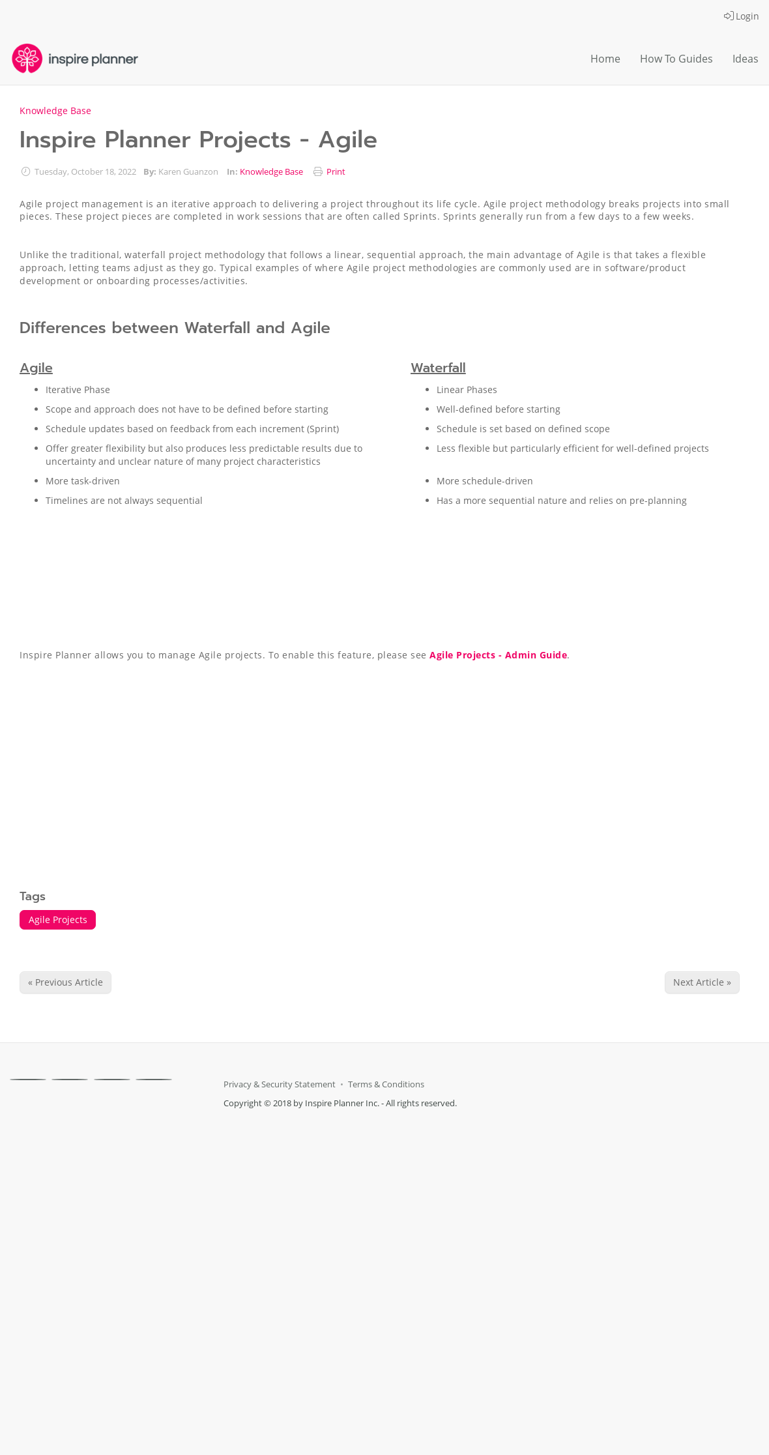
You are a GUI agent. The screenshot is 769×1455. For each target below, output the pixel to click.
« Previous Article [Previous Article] (65, 982)
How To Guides (676, 58)
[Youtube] (154, 1079)
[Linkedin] (112, 1079)
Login (741, 16)
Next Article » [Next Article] (702, 982)
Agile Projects (58, 919)
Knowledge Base (55, 110)
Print (335, 171)
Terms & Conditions (386, 1084)
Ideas (746, 58)
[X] (69, 1079)
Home (605, 58)
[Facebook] (28, 1079)
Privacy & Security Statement (280, 1084)
